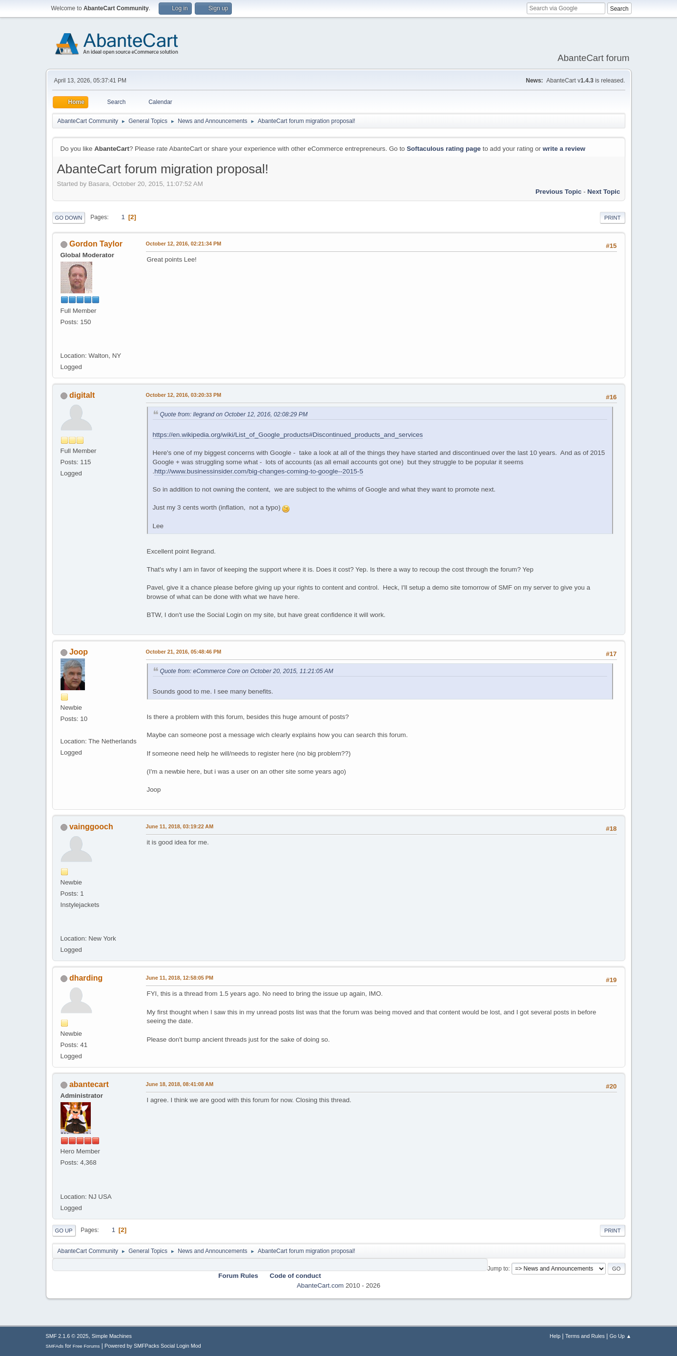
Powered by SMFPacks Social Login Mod (152, 1346)
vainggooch (91, 826)
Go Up (64, 1230)
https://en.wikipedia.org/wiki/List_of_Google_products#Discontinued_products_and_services (288, 434)
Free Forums (86, 1346)
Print (612, 218)
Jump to (498, 1268)
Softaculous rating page (444, 148)
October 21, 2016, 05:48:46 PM (184, 652)
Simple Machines (112, 1336)
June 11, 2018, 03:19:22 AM (180, 826)
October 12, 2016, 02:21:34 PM (184, 244)
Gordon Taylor (96, 244)
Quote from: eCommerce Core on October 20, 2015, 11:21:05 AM (246, 671)
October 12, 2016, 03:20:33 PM (184, 395)
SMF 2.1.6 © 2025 (67, 1336)
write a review (564, 148)
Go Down (68, 218)
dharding (86, 978)
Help (555, 1336)
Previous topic (558, 191)
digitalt (82, 395)
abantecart (89, 1084)
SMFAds (55, 1346)
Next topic (603, 191)
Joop (78, 652)
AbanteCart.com (320, 1285)
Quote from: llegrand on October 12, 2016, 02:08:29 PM (234, 414)
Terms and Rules (585, 1336)
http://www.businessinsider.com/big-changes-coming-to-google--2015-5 (258, 471)
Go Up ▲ (621, 1336)
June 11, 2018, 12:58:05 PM (179, 978)
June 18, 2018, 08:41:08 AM (180, 1084)
